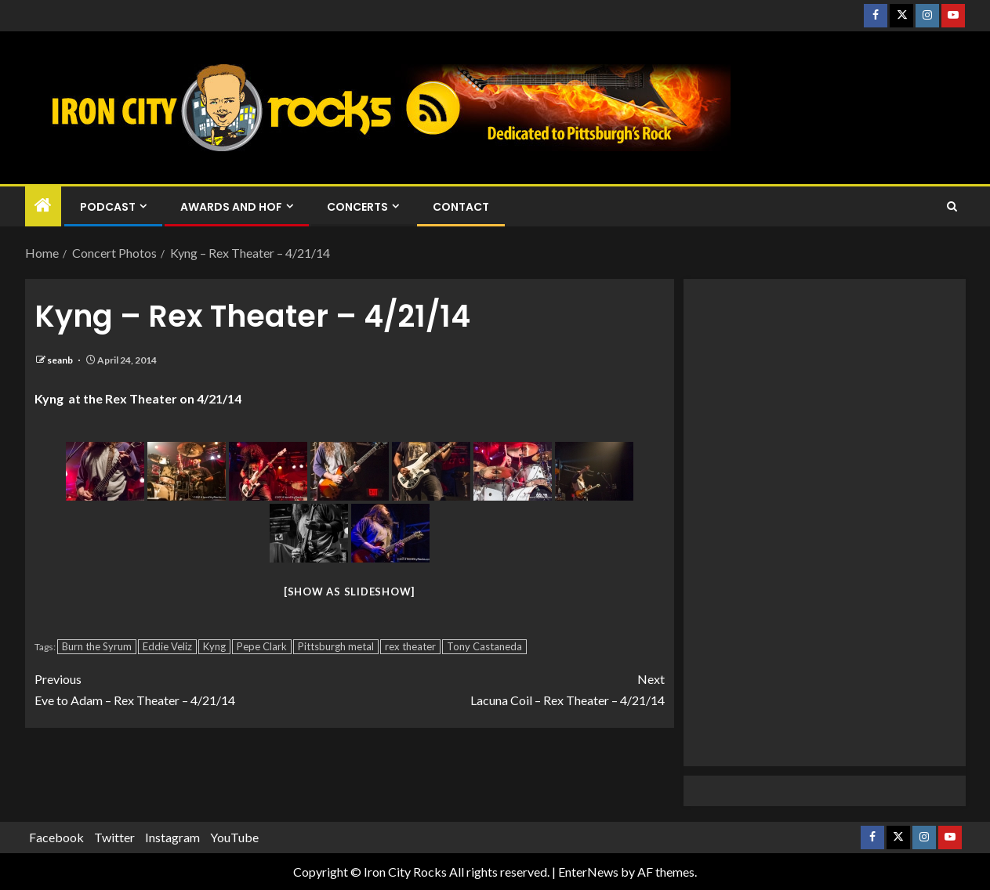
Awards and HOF (231, 207)
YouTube (234, 837)
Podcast (108, 207)
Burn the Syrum (97, 646)
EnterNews (588, 871)
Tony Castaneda (484, 646)
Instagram (172, 837)
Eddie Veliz (167, 646)
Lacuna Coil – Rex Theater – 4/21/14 (507, 687)
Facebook (56, 837)
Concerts (357, 207)
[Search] (952, 207)
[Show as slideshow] (349, 591)
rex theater (410, 646)
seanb (60, 360)
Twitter (114, 837)
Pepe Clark (262, 646)
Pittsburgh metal (336, 646)
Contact (461, 207)
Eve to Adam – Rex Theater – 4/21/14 (192, 687)
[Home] (43, 205)
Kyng (214, 646)
